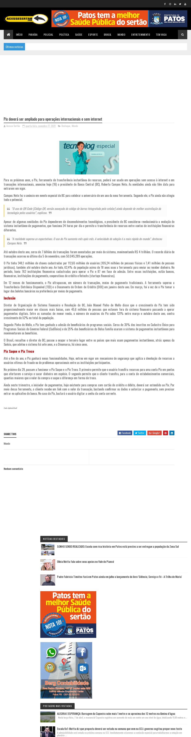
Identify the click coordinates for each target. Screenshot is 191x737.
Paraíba (33, 34)
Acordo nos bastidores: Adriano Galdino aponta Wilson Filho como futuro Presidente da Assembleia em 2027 (166, 541)
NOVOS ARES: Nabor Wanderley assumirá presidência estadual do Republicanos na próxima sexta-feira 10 (164, 647)
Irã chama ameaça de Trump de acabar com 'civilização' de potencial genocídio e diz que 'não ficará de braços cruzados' (165, 503)
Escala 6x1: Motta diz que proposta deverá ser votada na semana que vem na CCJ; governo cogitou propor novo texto (165, 366)
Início (19, 34)
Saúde (78, 34)
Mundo (122, 34)
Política (64, 34)
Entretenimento (140, 34)
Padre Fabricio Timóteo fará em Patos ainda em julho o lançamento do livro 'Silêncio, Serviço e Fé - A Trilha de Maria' (166, 180)
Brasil (108, 34)
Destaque (66, 127)
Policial (48, 34)
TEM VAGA (161, 34)
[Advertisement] (95, 81)
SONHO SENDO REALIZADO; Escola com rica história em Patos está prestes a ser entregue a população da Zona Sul (165, 137)
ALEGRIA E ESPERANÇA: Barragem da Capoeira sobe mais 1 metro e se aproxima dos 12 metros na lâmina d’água (165, 328)
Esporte (93, 34)
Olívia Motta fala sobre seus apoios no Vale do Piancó (174, 158)
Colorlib (18, 731)
